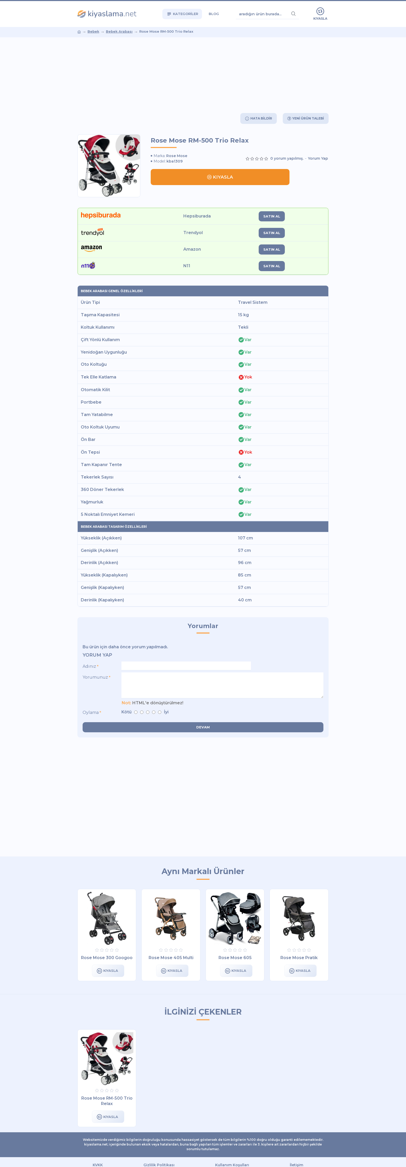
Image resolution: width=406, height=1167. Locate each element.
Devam (203, 729)
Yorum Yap (318, 158)
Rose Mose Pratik (299, 957)
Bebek (93, 31)
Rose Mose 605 (235, 957)
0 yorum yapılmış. (286, 158)
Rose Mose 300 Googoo (107, 957)
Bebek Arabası (119, 31)
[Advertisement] (203, 75)
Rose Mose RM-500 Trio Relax (107, 1101)
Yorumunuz (95, 678)
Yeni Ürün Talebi (307, 118)
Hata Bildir (259, 118)
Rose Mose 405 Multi (171, 957)
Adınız (89, 666)
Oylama (91, 714)
